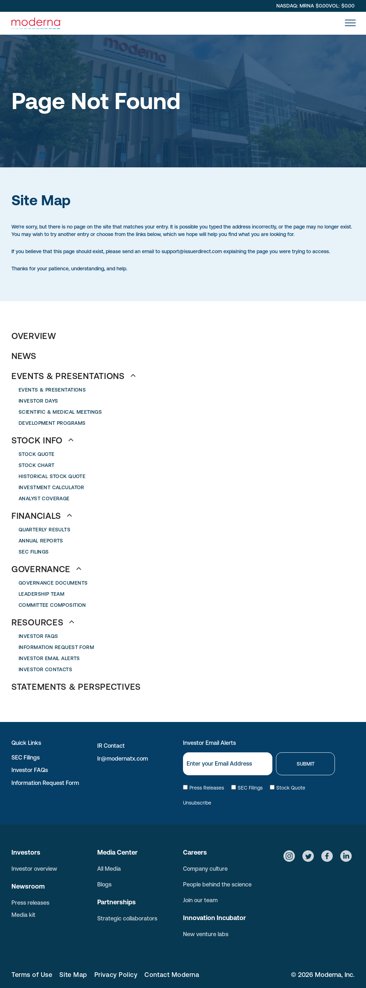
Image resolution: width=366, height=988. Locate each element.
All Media (109, 868)
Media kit (23, 914)
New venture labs (205, 934)
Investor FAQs (29, 770)
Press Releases (203, 788)
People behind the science (217, 884)
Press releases (30, 902)
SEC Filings (25, 757)
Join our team (200, 900)
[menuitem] (183, 336)
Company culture (205, 868)
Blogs (104, 884)
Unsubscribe (197, 803)
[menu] (350, 23)
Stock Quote (287, 788)
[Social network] (289, 856)
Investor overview (34, 868)
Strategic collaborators (127, 918)
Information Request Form (45, 783)
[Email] (227, 763)
